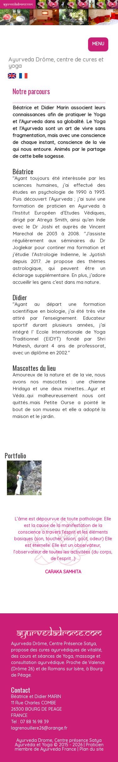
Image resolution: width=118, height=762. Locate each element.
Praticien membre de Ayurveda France (59, 747)
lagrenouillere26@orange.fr (39, 728)
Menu (100, 46)
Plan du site (92, 749)
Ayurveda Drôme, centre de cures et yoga (56, 61)
